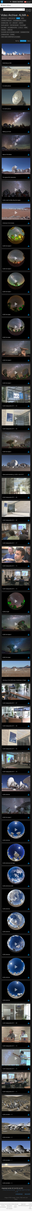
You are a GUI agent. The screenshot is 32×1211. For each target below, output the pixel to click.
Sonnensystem (25, 32)
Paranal (3, 29)
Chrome (7, 878)
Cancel (13, 925)
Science (15, 1)
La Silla (20, 27)
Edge (6, 879)
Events (21, 23)
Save (5, 925)
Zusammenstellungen (19, 20)
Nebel (26, 27)
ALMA (18, 18)
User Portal (20, 1)
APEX (22, 18)
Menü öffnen (6, 5)
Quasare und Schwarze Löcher (10, 32)
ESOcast (15, 23)
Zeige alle (4, 18)
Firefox (6, 881)
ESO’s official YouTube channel (11, 823)
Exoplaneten (5, 25)
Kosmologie (4, 23)
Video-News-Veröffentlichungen (10, 36)
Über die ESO (11, 18)
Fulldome (23, 25)
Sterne (12, 34)
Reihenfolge (23, 41)
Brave (6, 876)
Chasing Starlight (6, 20)
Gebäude (10, 29)
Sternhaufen (5, 34)
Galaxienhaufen (12, 27)
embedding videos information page (10, 832)
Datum (28, 41)
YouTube (4, 821)
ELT (10, 23)
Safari (6, 883)
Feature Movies (14, 25)
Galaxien (3, 27)
